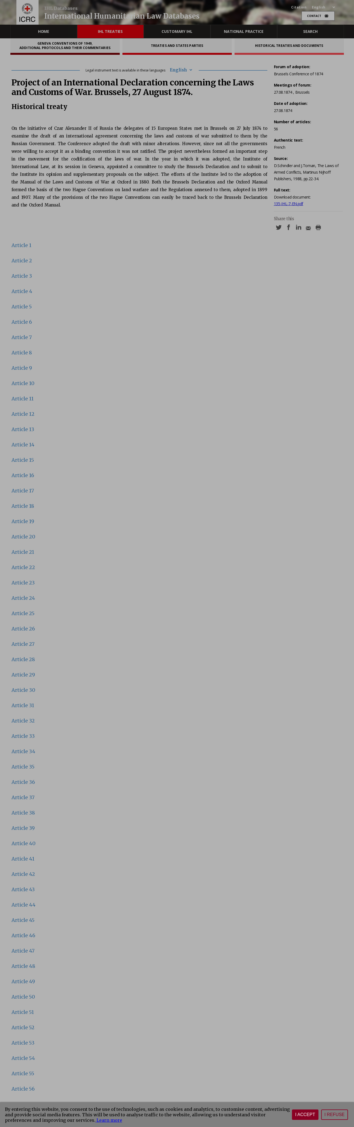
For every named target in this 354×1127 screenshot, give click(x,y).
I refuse (334, 1114)
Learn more (108, 1120)
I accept (305, 1114)
